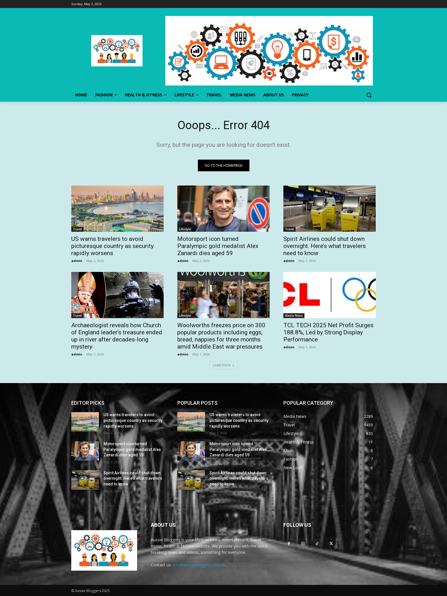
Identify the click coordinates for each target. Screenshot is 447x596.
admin (76, 261)
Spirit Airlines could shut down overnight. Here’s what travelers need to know (324, 246)
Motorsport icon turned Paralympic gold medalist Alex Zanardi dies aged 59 (217, 246)
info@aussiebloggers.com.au (199, 564)
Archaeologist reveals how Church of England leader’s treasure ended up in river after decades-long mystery (116, 336)
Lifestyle (185, 229)
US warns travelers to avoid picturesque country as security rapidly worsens (112, 246)
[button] (369, 95)
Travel (77, 229)
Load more (224, 365)
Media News (294, 316)
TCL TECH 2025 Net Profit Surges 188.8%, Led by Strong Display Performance (328, 332)
